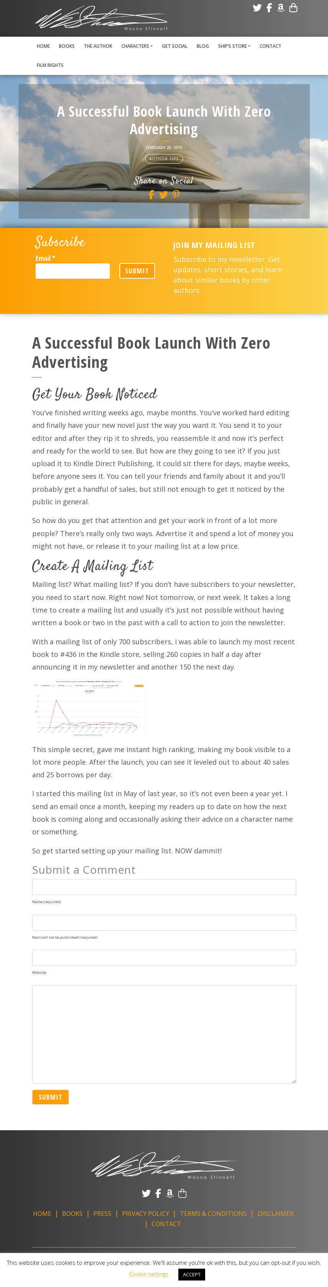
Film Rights (50, 65)
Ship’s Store (232, 46)
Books (67, 46)
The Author (98, 46)
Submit (138, 270)
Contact (270, 46)
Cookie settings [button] (149, 1274)
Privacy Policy (145, 1213)
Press (102, 1213)
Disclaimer (276, 1213)
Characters (135, 46)
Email (45, 258)
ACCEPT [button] (192, 1274)
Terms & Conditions (213, 1213)
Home (43, 46)
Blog (203, 46)
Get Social (175, 46)
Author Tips (164, 158)
